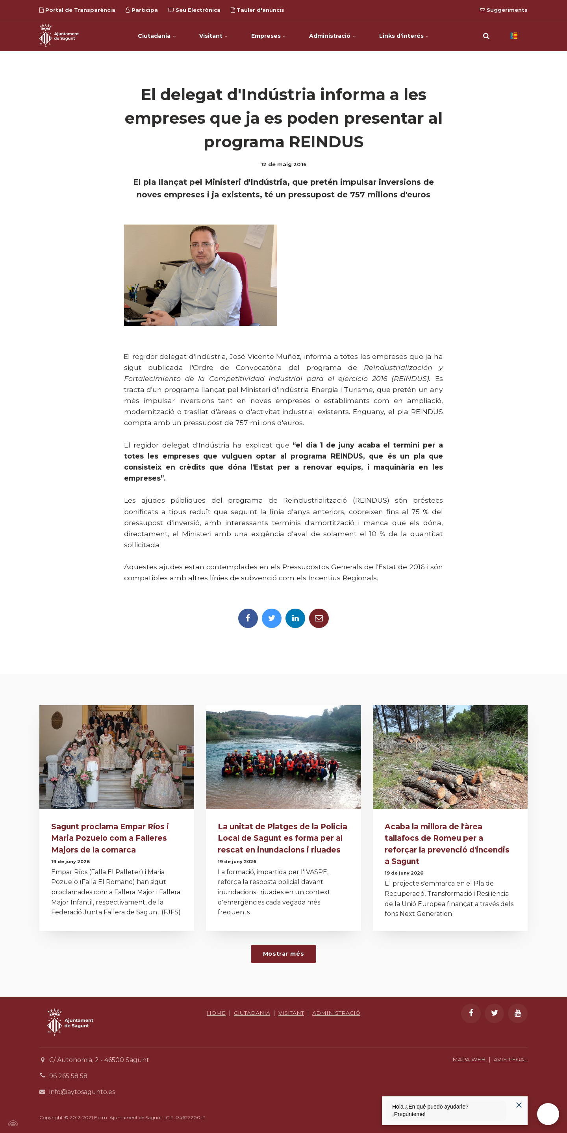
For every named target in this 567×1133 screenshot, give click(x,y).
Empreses (268, 35)
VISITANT (316, 1011)
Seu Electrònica (194, 10)
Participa (142, 10)
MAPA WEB (468, 1058)
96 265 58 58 (68, 1075)
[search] (486, 35)
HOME (240, 1011)
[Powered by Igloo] (12, 1122)
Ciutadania (156, 35)
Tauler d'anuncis (257, 10)
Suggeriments (504, 10)
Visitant (213, 35)
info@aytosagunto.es (82, 1091)
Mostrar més (283, 953)
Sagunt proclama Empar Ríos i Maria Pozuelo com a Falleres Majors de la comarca (110, 838)
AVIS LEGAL (511, 1058)
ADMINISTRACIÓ (283, 1020)
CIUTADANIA (276, 1011)
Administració (333, 35)
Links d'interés (405, 35)
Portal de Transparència (77, 10)
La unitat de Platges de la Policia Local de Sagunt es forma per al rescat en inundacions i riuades (283, 838)
